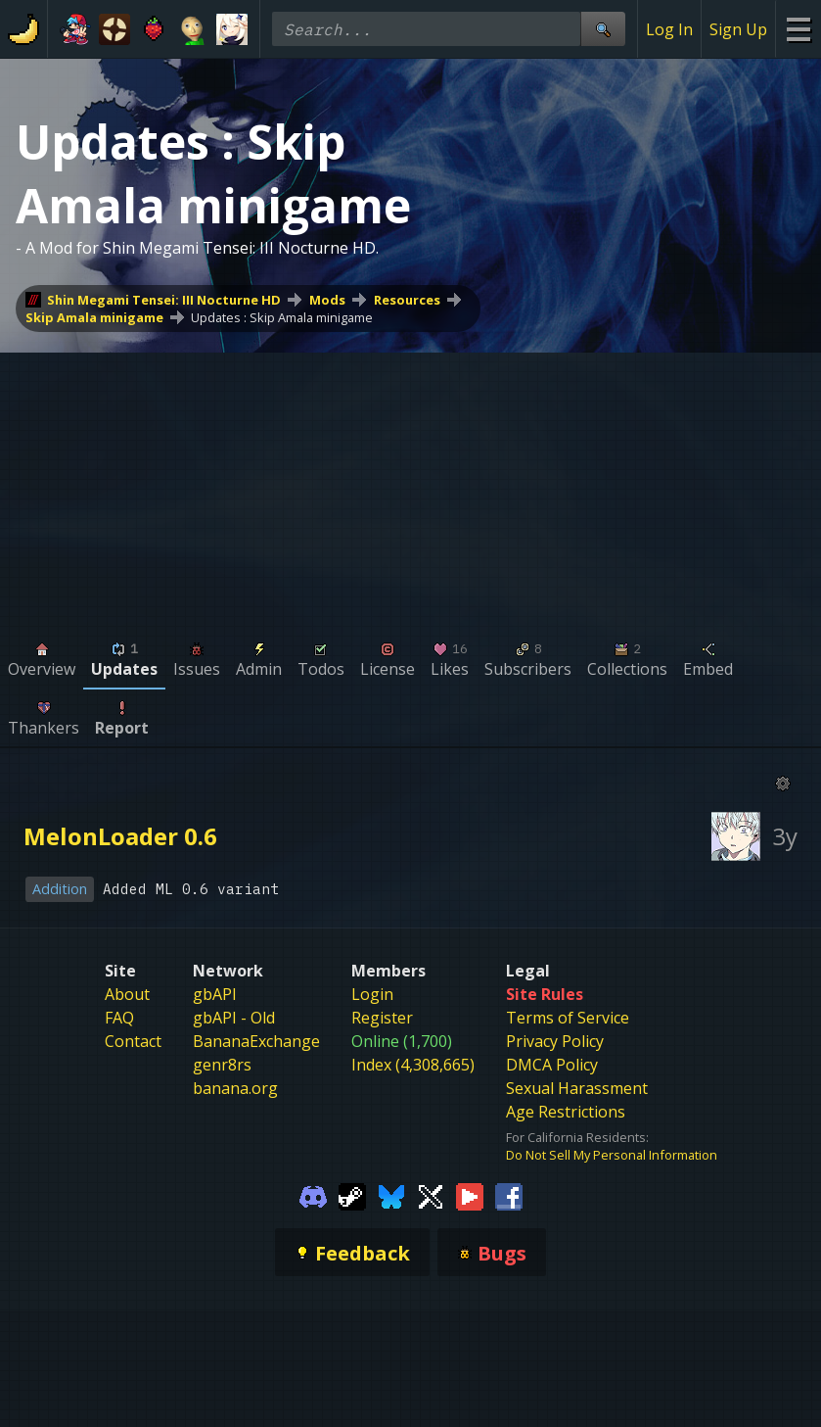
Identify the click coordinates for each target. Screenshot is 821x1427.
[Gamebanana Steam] (352, 1195)
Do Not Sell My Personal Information (611, 1155)
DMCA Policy (552, 1064)
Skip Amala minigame (94, 317)
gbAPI (215, 994)
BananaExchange (256, 1041)
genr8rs (222, 1064)
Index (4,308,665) (413, 1064)
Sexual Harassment (577, 1088)
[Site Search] (602, 29)
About (127, 994)
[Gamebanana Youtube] (469, 1195)
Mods (327, 300)
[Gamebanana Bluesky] (391, 1195)
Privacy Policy (555, 1041)
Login (372, 994)
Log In (669, 29)
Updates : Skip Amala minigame (282, 317)
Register (382, 1017)
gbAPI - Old (234, 1017)
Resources (407, 300)
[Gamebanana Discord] (313, 1195)
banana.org (235, 1088)
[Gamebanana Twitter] (430, 1195)
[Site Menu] (798, 29)
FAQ (119, 1017)
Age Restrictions (565, 1111)
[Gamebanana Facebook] (509, 1195)
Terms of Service (567, 1017)
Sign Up (738, 29)
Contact (133, 1041)
